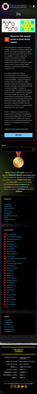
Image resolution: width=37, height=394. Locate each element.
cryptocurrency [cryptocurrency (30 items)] (19, 177)
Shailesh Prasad (12, 246)
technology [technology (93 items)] (21, 189)
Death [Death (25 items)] (26, 177)
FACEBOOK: (7, 358)
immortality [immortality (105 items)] (13, 182)
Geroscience (8, 320)
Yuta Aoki (10, 271)
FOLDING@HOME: (8, 372)
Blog (18, 14)
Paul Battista (11, 249)
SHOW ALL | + (7, 307)
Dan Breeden (11, 244)
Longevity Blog (8, 322)
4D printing (7, 206)
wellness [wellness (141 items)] (19, 191)
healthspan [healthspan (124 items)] (27, 180)
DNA (5, 210)
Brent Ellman (11, 290)
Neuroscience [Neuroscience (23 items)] (32, 185)
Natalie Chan (11, 285)
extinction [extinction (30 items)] (5, 180)
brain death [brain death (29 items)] (11, 177)
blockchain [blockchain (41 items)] (6, 177)
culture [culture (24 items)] (24, 177)
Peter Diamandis (9, 208)
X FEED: (8, 364)
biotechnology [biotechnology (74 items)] (27, 175)
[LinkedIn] (18, 386)
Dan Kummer (11, 261)
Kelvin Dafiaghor (12, 254)
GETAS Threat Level (18, 351)
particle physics (25, 129)
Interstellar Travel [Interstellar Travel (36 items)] (21, 182)
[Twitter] (15, 386)
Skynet (6, 217)
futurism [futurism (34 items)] (12, 180)
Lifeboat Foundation (14, 384)
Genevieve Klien (12, 234)
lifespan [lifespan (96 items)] (17, 185)
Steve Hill (10, 287)
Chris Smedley (11, 304)
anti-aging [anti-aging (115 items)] (20, 172)
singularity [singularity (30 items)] (6, 189)
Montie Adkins (11, 299)
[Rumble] (25, 386)
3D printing (7, 204)
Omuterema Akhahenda (14, 263)
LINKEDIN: (7, 362)
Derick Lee (10, 273)
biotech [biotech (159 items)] (19, 175)
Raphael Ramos (12, 280)
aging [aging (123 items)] (7, 172)
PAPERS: (22, 375)
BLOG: (21, 364)
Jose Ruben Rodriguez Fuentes (16, 258)
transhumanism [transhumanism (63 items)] (29, 189)
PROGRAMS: (22, 372)
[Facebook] (11, 386)
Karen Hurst (10, 256)
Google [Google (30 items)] (16, 180)
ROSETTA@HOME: (7, 375)
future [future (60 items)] (8, 180)
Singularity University (10, 216)
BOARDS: (22, 367)
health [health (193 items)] (20, 180)
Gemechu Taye (11, 251)
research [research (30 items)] (30, 187)
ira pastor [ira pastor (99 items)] (29, 182)
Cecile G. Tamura (12, 268)
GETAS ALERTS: (23, 362)
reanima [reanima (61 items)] (9, 187)
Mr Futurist (7, 325)
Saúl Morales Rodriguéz (14, 129)
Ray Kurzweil (8, 212)
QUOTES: (21, 378)
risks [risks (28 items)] (33, 187)
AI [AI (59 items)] (10, 173)
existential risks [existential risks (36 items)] (30, 177)
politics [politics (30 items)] (5, 187)
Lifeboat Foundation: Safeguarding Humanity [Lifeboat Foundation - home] (14, 6)
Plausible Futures (9, 329)
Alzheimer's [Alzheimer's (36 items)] (13, 173)
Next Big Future (9, 327)
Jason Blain (10, 297)
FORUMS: (14, 378)
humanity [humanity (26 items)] (33, 180)
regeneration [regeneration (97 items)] (24, 187)
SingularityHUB (9, 331)
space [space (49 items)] (9, 189)
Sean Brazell (11, 283)
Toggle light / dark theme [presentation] (34, 6)
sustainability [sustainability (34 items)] (14, 189)
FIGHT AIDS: (9, 370)
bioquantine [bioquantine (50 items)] (5, 175)
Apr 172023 (7, 39)
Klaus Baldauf (11, 266)
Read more (18, 135)
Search (33, 149)
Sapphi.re (31, 384)
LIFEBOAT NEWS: (23, 358)
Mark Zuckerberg (9, 219)
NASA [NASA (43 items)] (28, 185)
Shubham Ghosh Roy (13, 239)
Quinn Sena (10, 241)
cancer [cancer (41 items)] (14, 177)
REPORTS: (22, 370)
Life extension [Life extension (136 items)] (9, 184)
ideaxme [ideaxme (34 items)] (7, 182)
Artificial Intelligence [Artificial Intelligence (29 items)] (28, 172)
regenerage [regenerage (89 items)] (15, 187)
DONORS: (13, 367)
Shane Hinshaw (12, 278)
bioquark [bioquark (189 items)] (12, 175)
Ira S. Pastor (10, 302)
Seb (8, 292)
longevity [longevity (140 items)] (23, 184)
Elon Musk (7, 214)
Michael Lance (11, 295)
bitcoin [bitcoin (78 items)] (33, 175)
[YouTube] (22, 386)
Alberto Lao (10, 275)
